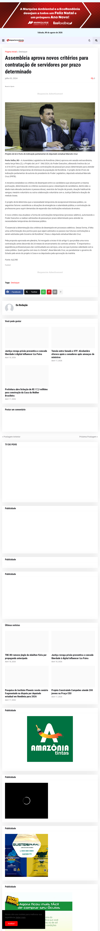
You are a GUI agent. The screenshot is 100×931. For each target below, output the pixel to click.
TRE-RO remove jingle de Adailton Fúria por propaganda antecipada (26, 657)
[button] (3, 40)
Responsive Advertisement (50, 93)
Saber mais (21, 917)
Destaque (23, 52)
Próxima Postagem (87, 437)
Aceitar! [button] (11, 923)
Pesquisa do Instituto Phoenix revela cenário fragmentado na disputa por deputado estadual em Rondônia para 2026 (26, 693)
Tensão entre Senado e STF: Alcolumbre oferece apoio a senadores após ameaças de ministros (72, 354)
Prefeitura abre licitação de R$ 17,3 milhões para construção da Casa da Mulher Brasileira (26, 392)
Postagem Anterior (12, 437)
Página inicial (11, 52)
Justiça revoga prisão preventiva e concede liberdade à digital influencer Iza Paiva (26, 353)
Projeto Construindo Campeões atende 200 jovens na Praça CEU (72, 692)
